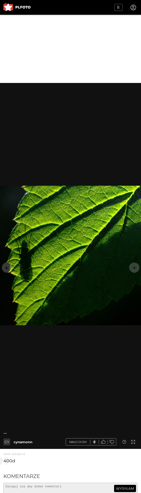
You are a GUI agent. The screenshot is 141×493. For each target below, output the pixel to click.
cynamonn (23, 442)
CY (7, 442)
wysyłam (125, 488)
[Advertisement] (70, 49)
